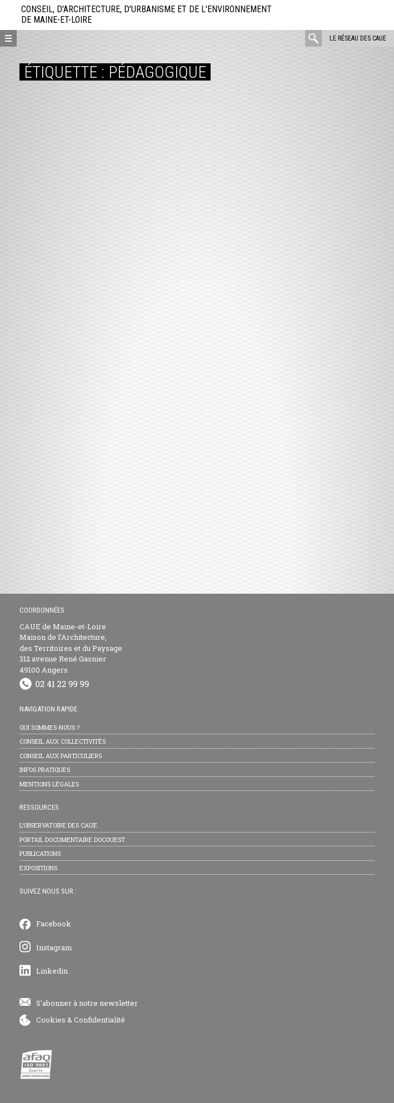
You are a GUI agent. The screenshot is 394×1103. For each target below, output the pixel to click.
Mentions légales (49, 784)
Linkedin (52, 971)
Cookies (51, 1020)
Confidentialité (99, 1020)
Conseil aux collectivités (62, 741)
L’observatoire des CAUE (58, 825)
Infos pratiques (44, 769)
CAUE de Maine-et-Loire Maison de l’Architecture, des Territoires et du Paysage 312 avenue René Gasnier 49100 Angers (70, 648)
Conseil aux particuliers (60, 755)
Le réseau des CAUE (358, 38)
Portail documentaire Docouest (72, 839)
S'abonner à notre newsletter (87, 1003)
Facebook (53, 924)
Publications (40, 853)
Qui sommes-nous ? (49, 727)
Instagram (54, 947)
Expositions (38, 868)
